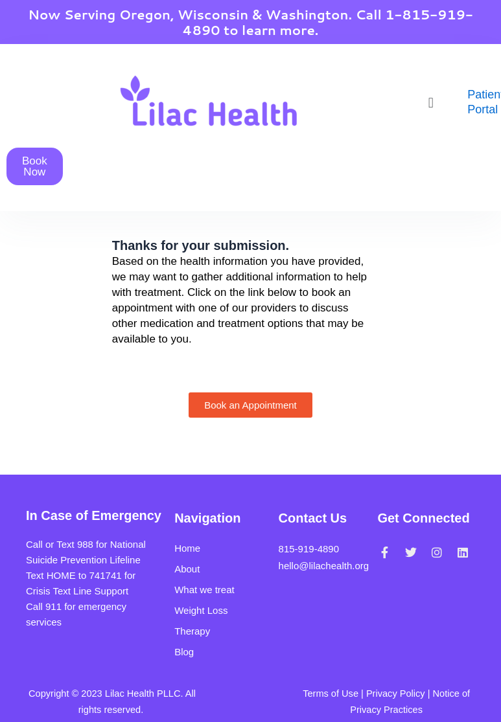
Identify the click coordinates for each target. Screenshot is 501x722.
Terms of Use (330, 693)
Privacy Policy (395, 693)
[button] (430, 102)
